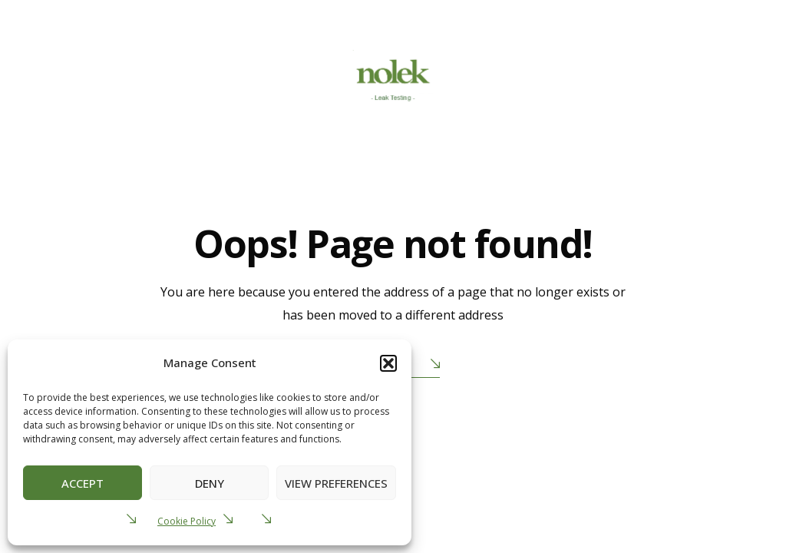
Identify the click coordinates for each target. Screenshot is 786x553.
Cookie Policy (186, 521)
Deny (209, 483)
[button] (388, 363)
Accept (82, 483)
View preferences (336, 483)
